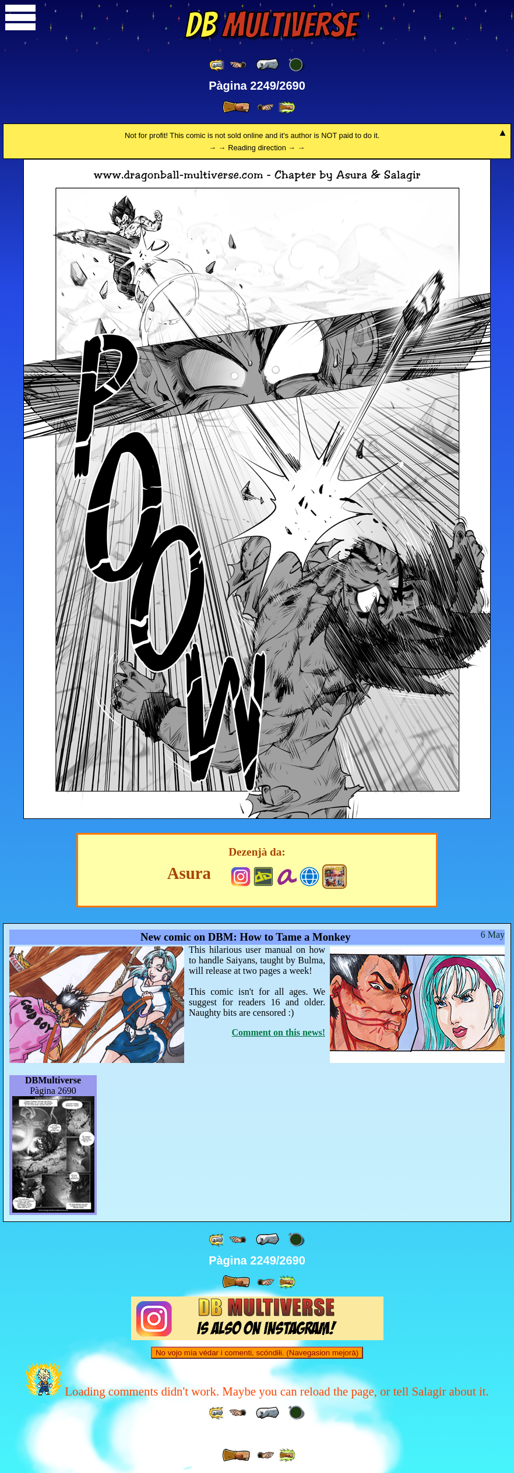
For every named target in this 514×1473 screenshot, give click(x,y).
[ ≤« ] (238, 65)
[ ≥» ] (265, 107)
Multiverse (270, 25)
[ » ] (236, 107)
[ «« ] (217, 65)
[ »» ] (286, 107)
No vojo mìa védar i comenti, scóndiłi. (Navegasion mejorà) (257, 1352)
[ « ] (267, 64)
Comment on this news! (278, 1032)
